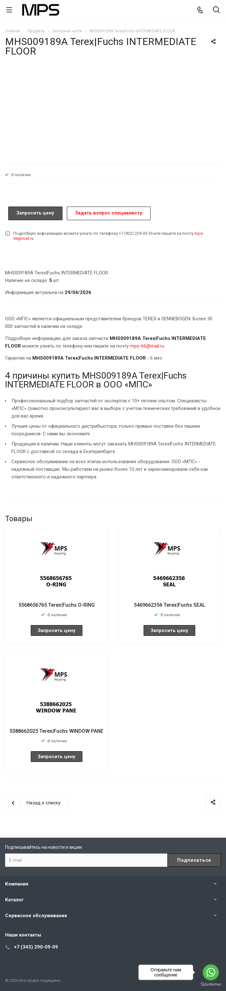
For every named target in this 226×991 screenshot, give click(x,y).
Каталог (14, 900)
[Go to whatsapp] (211, 972)
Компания (16, 884)
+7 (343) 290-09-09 (36, 947)
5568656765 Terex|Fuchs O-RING (56, 605)
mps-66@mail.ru (147, 346)
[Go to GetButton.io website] (211, 984)
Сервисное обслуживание (36, 915)
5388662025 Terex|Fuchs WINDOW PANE (56, 731)
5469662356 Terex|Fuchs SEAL (169, 605)
